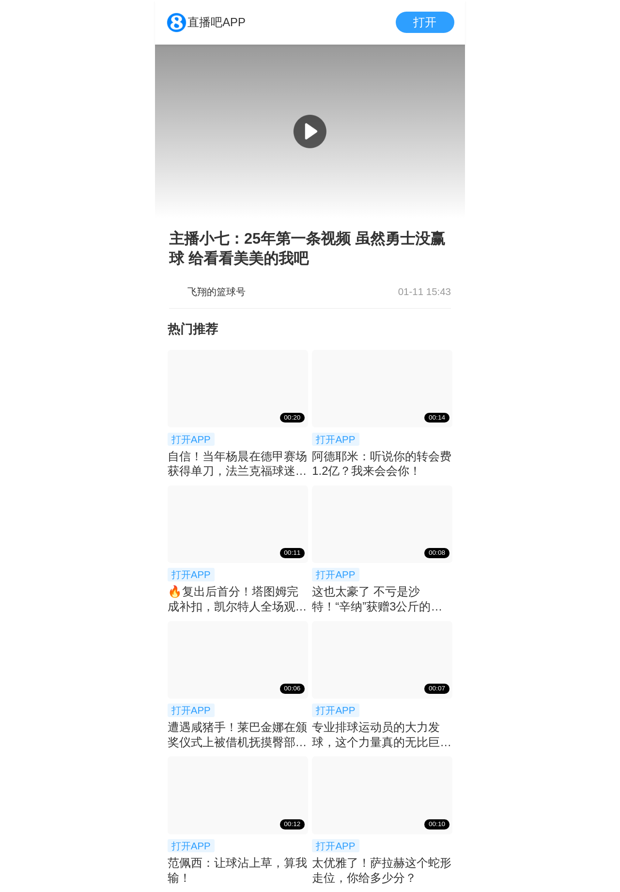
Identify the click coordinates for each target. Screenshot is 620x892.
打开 (424, 22)
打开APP (191, 439)
